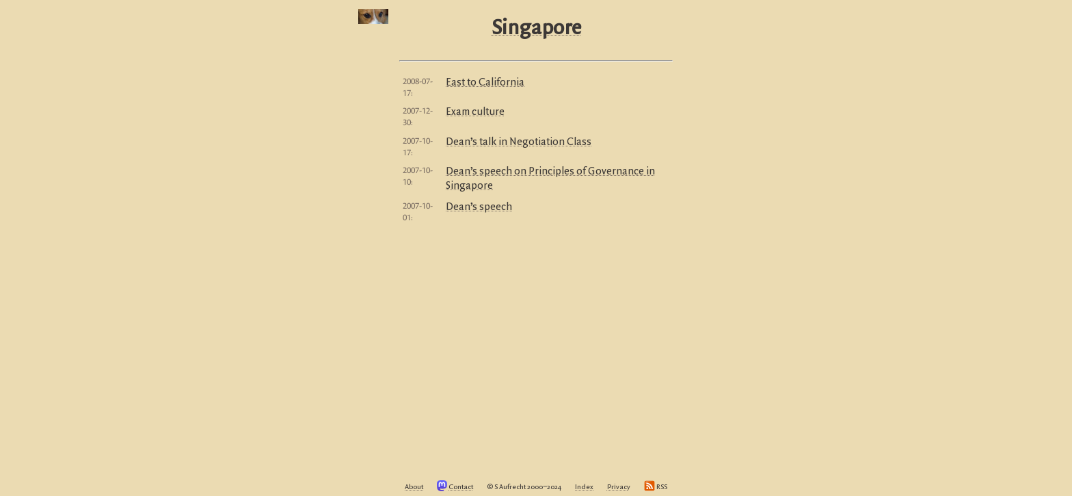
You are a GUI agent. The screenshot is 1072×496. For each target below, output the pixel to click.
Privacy (618, 487)
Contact (460, 487)
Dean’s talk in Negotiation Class (518, 142)
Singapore (536, 29)
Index (584, 487)
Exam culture (475, 112)
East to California (485, 82)
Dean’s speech (479, 207)
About (414, 487)
